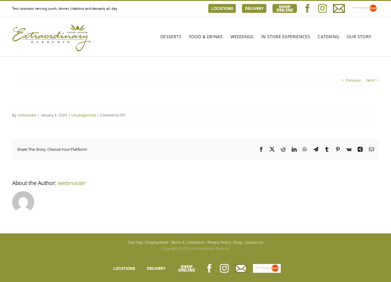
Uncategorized (83, 115)
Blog (238, 242)
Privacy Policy (219, 242)
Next (370, 80)
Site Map (135, 242)
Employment (157, 242)
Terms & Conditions (188, 242)
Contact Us (254, 242)
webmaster (27, 115)
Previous (353, 80)
